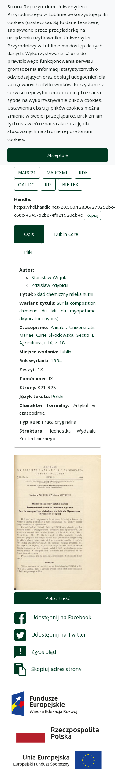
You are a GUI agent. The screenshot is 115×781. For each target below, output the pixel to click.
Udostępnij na (52, 618)
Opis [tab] (29, 234)
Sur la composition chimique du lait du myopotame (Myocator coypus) (57, 310)
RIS (48, 184)
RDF (83, 172)
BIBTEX (70, 184)
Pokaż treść (57, 598)
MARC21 (27, 172)
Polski (57, 396)
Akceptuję (57, 155)
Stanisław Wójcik (49, 277)
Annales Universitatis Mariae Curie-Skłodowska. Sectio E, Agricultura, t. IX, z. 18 (57, 335)
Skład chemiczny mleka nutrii (63, 294)
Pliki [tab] (28, 252)
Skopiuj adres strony (48, 669)
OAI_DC (26, 184)
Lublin (65, 351)
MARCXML (57, 172)
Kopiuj (92, 215)
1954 (56, 360)
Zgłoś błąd (35, 652)
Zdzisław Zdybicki (50, 285)
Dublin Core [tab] (66, 234)
